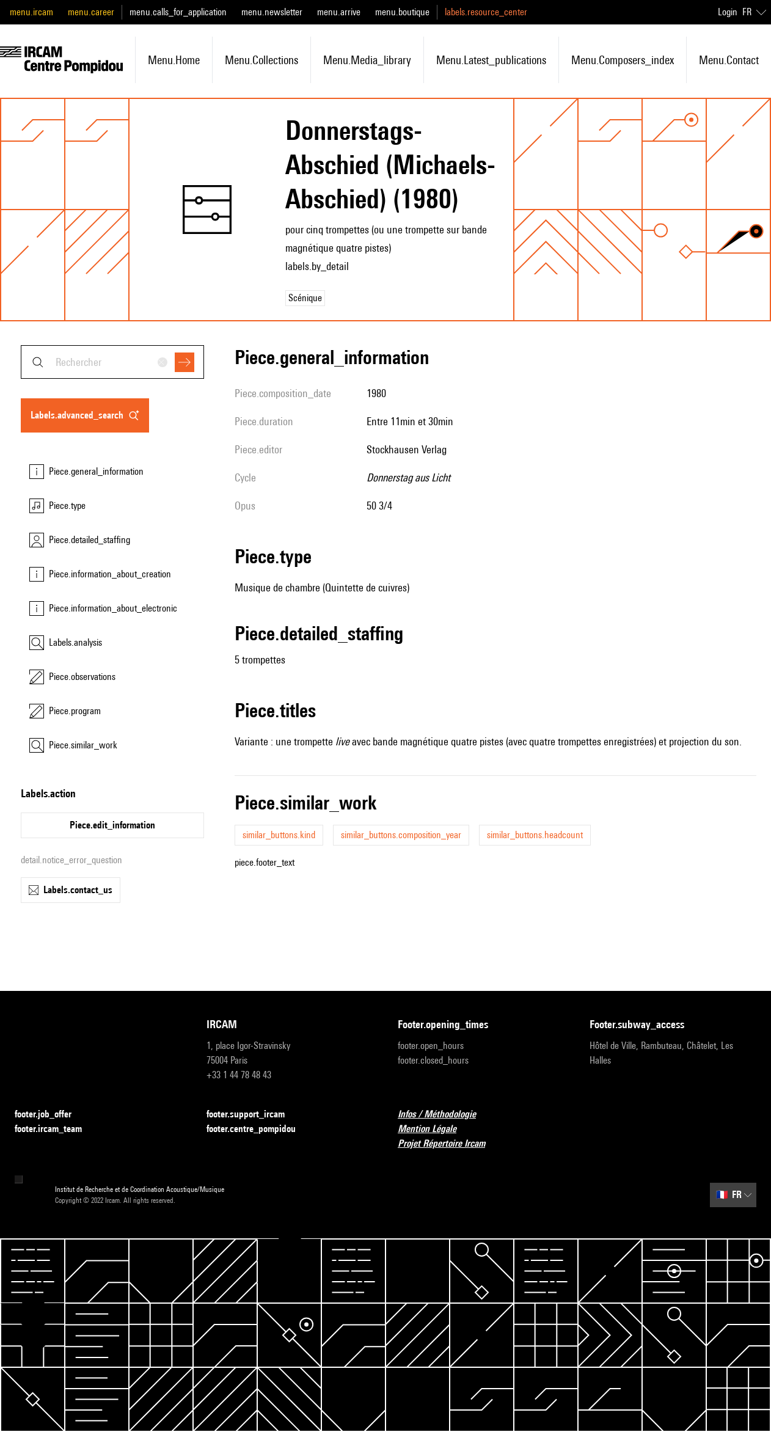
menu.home (174, 60)
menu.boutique (402, 12)
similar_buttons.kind (279, 835)
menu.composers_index (622, 60)
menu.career (91, 12)
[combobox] (112, 362)
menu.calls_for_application (178, 12)
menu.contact (729, 60)
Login (727, 12)
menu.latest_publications (491, 60)
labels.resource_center (486, 12)
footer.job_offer (50, 1114)
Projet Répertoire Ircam (449, 1144)
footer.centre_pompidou (258, 1129)
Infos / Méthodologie (444, 1114)
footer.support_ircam (252, 1114)
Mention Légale (434, 1129)
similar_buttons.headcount (535, 835)
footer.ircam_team (56, 1129)
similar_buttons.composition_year (401, 835)
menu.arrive (338, 12)
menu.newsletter (271, 12)
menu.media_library (367, 60)
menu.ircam (31, 12)
